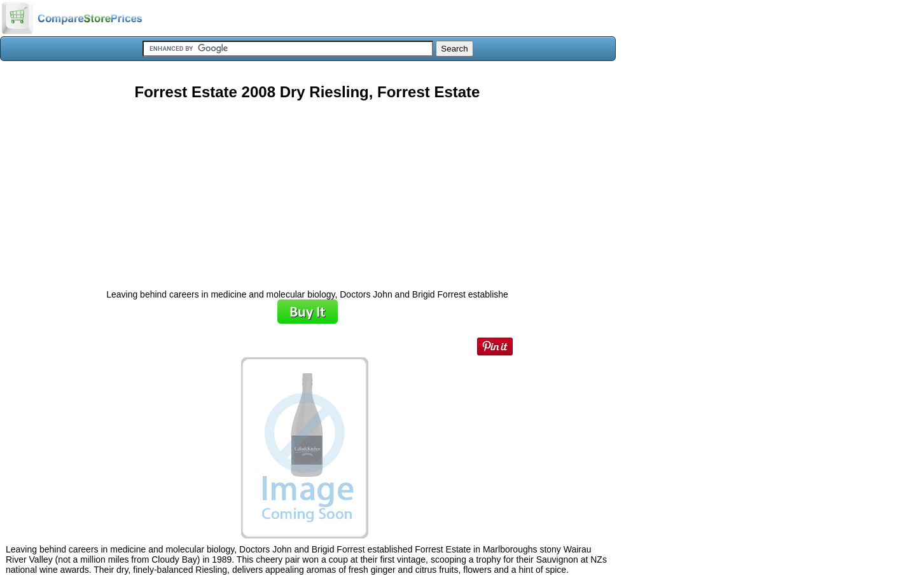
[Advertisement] (307, 190)
